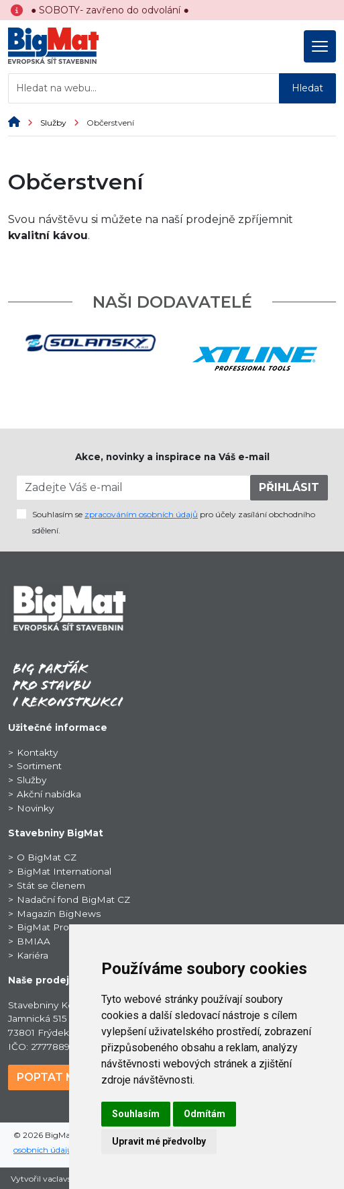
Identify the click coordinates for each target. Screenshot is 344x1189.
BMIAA (33, 941)
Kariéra (32, 955)
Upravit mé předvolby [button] (159, 1141)
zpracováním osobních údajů (141, 514)
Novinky (35, 808)
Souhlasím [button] (136, 1113)
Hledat (307, 88)
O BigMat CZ (46, 857)
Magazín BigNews (59, 913)
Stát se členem (51, 885)
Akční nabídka (49, 794)
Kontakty (37, 752)
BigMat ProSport (55, 927)
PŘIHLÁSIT (289, 487)
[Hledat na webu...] (144, 88)
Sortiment (39, 765)
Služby (63, 123)
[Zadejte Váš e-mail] (133, 487)
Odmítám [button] (204, 1113)
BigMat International (64, 871)
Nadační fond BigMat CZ (73, 899)
